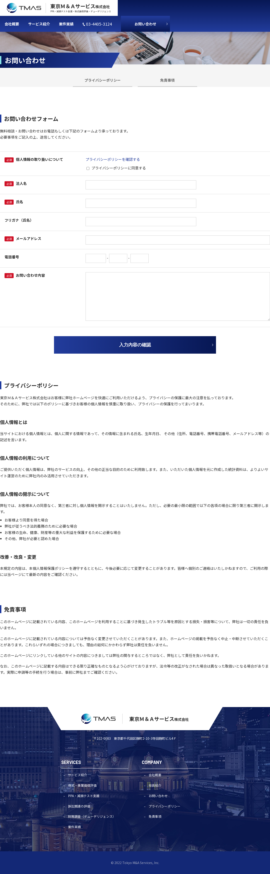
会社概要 (155, 775)
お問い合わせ (145, 24)
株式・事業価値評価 (82, 785)
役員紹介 (155, 785)
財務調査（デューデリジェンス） (92, 816)
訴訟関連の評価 (79, 806)
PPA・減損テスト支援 (83, 795)
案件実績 (74, 827)
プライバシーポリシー (102, 80)
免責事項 (167, 80)
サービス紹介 (77, 775)
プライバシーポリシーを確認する (113, 159)
